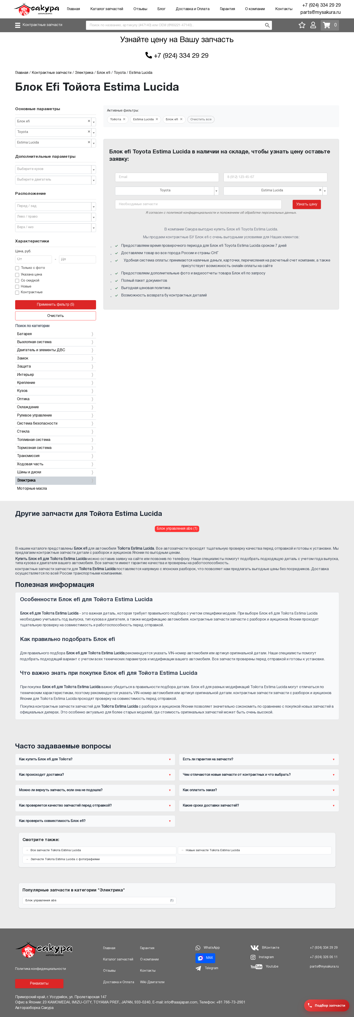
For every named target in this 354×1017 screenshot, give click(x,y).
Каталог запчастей (106, 9)
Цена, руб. (23, 251)
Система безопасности (55, 424)
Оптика (55, 399)
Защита (55, 367)
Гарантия (227, 9)
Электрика (55, 481)
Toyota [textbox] (54, 132)
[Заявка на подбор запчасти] (326, 1005)
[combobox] (179, 25)
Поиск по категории (32, 326)
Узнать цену (306, 204)
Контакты (283, 9)
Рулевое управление (55, 416)
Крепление (55, 383)
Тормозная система (55, 448)
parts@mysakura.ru (320, 13)
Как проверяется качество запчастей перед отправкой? (65, 805)
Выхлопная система (55, 342)
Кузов (55, 391)
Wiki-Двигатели (152, 982)
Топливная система (55, 440)
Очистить (55, 316)
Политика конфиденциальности (40, 969)
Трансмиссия (55, 456)
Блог (161, 9)
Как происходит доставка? (41, 774)
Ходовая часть (55, 464)
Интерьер (55, 375)
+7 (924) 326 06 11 (324, 957)
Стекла (55, 432)
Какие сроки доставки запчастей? (211, 805)
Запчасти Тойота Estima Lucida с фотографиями (65, 859)
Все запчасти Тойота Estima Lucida (56, 850)
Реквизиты (39, 983)
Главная (73, 9)
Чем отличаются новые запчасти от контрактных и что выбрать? (237, 774)
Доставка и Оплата (193, 9)
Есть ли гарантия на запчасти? (208, 759)
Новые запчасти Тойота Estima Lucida (213, 850)
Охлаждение (55, 407)
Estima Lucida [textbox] (54, 142)
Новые (23, 287)
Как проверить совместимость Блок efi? (52, 821)
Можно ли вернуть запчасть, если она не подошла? (60, 790)
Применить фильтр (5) (55, 304)
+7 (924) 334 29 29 (321, 5)
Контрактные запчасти (42, 25)
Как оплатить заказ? (200, 790)
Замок (55, 358)
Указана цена (28, 275)
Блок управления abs (99, 901)
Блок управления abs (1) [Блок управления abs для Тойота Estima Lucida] (177, 528)
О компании (255, 9)
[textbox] (54, 169)
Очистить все (201, 119)
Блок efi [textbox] (54, 121)
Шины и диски (55, 472)
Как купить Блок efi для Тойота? (45, 759)
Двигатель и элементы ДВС (55, 350)
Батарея (55, 334)
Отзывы (140, 9)
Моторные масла (32, 488)
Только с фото (30, 268)
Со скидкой (27, 281)
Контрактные (29, 293)
